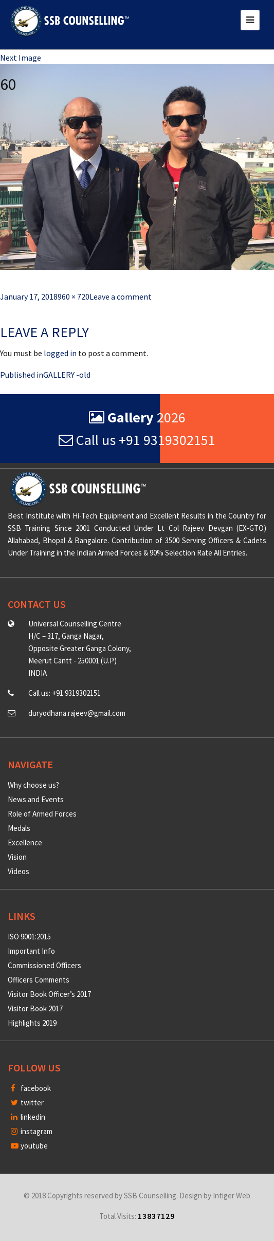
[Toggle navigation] (250, 20)
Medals (19, 828)
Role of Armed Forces (42, 814)
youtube (29, 1146)
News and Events (36, 799)
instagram (31, 1131)
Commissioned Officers (44, 965)
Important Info (31, 951)
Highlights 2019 (32, 1023)
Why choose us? (33, 785)
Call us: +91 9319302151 (64, 693)
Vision (17, 857)
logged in (60, 353)
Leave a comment (120, 296)
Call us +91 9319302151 (137, 440)
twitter (27, 1102)
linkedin (28, 1117)
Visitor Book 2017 (35, 1008)
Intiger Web (231, 1195)
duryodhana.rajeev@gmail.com (76, 713)
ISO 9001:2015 (29, 936)
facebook (31, 1088)
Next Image (20, 57)
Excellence (25, 842)
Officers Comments (38, 980)
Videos (18, 871)
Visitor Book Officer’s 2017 (49, 994)
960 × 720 (73, 296)
